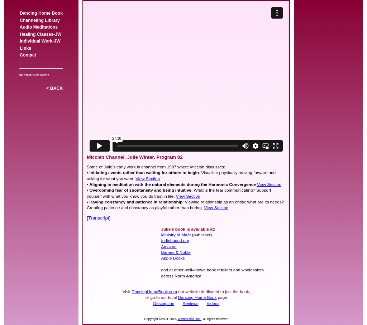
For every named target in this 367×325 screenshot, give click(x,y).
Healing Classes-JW (40, 34)
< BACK (54, 88)
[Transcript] (98, 218)
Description (163, 303)
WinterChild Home (33, 75)
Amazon (168, 246)
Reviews (190, 303)
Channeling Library (39, 20)
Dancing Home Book (41, 13)
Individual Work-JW (40, 41)
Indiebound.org (175, 240)
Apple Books (173, 258)
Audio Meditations (38, 27)
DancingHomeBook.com (154, 291)
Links (25, 48)
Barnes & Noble (175, 252)
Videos (213, 303)
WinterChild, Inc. (189, 319)
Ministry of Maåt (176, 234)
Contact (27, 55)
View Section (147, 178)
